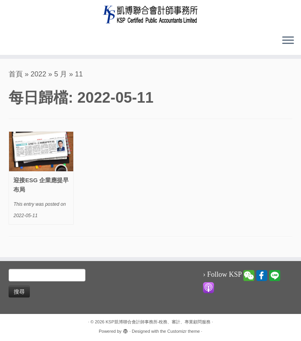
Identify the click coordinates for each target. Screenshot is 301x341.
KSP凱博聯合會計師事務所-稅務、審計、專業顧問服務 (158, 321)
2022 (38, 74)
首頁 (16, 74)
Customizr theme (183, 331)
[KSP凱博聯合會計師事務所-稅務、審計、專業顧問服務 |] (150, 14)
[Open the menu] (288, 41)
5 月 (60, 74)
